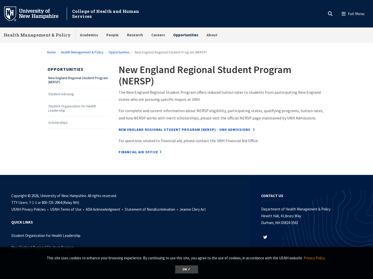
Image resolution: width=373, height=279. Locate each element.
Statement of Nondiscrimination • (152, 209)
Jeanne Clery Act (192, 209)
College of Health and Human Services (105, 13)
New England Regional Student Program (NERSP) (78, 80)
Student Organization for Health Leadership (72, 108)
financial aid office (138, 152)
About (212, 35)
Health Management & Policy (37, 35)
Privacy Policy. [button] (314, 258)
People (112, 35)
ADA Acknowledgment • (105, 209)
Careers (158, 35)
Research (135, 35)
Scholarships (58, 122)
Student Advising (61, 94)
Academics (89, 35)
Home (51, 52)
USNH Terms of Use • (67, 209)
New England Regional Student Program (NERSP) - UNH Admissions (185, 129)
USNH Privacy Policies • (30, 209)
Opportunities (185, 35)
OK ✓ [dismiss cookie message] (186, 269)
